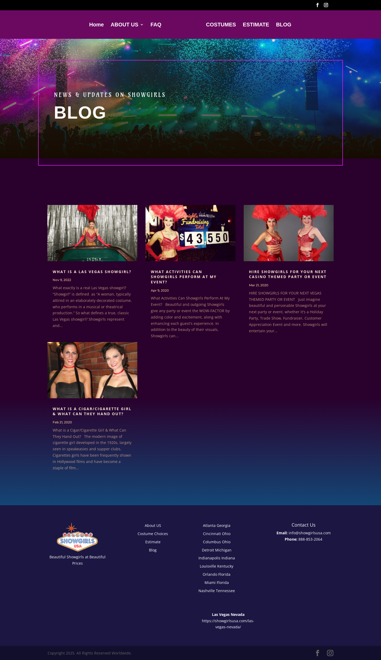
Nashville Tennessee (216, 590)
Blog (153, 550)
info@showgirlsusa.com (310, 532)
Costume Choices (153, 533)
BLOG (282, 25)
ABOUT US (126, 25)
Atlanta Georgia (216, 525)
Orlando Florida (216, 574)
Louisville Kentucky (216, 566)
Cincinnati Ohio (216, 533)
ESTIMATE (255, 25)
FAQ (157, 25)
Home (97, 25)
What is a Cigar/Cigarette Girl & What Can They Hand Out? (92, 411)
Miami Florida (217, 582)
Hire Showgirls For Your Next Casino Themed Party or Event (287, 274)
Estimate (153, 541)
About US (153, 525)
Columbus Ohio (216, 541)
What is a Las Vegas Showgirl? (92, 271)
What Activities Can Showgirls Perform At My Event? (184, 276)
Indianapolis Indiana (216, 557)
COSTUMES (219, 25)
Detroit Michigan (217, 550)
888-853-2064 (310, 539)
